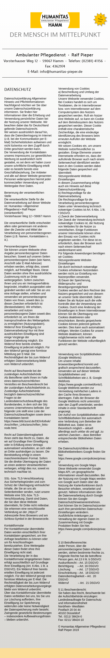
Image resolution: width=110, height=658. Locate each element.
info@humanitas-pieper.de (61, 71)
